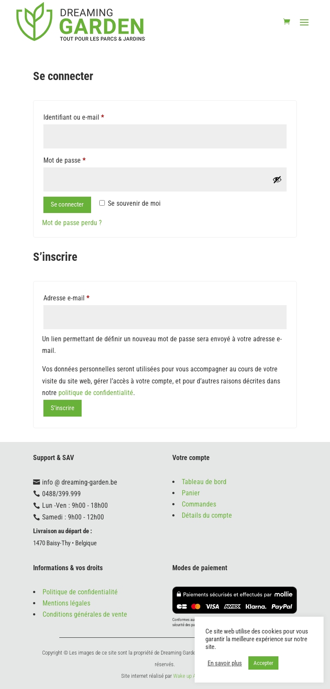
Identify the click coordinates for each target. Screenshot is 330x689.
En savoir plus (225, 663)
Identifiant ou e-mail (73, 117)
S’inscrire (62, 408)
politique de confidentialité (95, 393)
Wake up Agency (190, 676)
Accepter (263, 663)
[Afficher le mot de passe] (277, 179)
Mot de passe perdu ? (72, 223)
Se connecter (67, 204)
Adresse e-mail (66, 298)
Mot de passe (64, 160)
